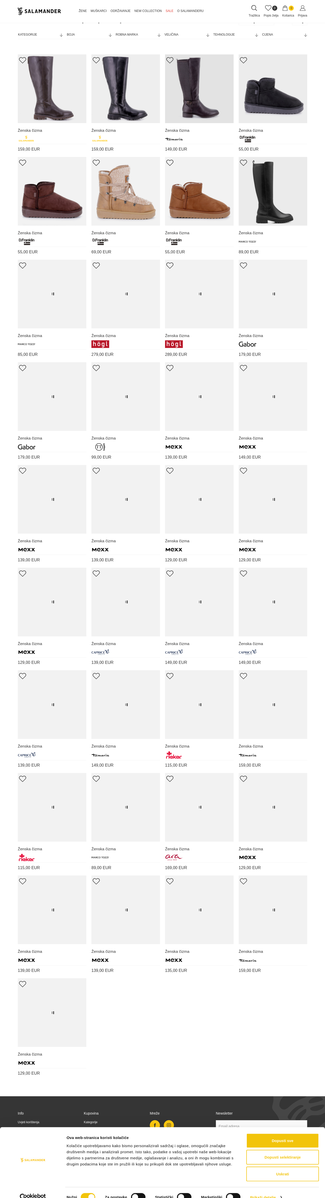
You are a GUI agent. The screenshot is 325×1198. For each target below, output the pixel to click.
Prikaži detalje (263, 1188)
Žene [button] (83, 11)
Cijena (284, 35)
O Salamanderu (190, 11)
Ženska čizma (30, 130)
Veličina (187, 35)
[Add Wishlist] (22, 60)
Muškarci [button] (99, 11)
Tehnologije (235, 35)
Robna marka (138, 35)
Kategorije (40, 35)
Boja (89, 35)
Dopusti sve (282, 1131)
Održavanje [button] (120, 11)
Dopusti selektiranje (283, 1148)
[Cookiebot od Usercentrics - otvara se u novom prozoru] (33, 1188)
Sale (169, 11)
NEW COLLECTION (148, 11)
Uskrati (282, 1164)
